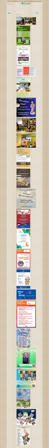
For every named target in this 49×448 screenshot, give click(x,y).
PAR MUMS (12, 1)
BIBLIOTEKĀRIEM (26, 1)
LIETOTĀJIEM (21, 1)
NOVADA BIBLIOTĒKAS (17, 1)
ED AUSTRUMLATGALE (38, 1)
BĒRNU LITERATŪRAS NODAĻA (32, 1)
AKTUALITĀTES (9, 1)
